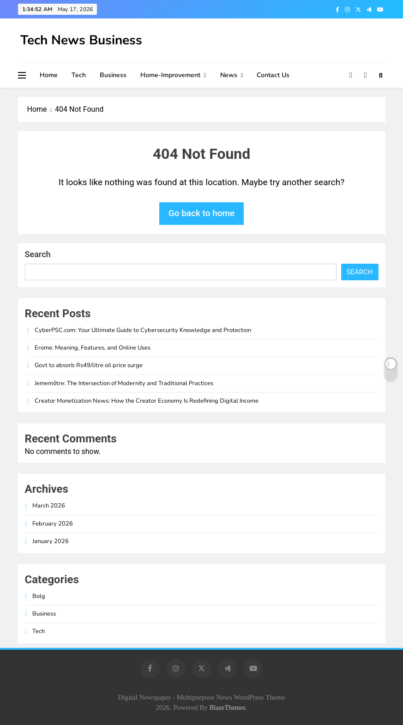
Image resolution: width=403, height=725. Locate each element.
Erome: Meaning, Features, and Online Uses (92, 348)
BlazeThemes (228, 707)
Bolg (38, 596)
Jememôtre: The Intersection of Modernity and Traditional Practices (124, 383)
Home (49, 75)
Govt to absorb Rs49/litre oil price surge (89, 365)
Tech (79, 75)
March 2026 (48, 505)
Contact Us (273, 75)
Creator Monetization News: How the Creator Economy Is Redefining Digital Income (147, 401)
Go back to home (201, 213)
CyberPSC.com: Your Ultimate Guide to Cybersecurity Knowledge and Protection (143, 330)
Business (113, 75)
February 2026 (52, 524)
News (228, 75)
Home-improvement (170, 75)
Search (38, 254)
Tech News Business (81, 40)
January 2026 (50, 541)
